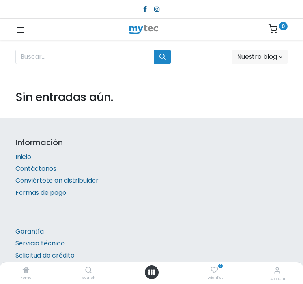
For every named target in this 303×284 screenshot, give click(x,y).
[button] (260, 57)
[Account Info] (277, 270)
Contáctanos (35, 168)
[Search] (88, 270)
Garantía (29, 231)
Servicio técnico (40, 243)
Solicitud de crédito (45, 255)
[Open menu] (151, 272)
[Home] (26, 270)
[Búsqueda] (162, 57)
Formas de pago (40, 192)
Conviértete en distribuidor (57, 180)
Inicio (23, 156)
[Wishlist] (214, 270)
